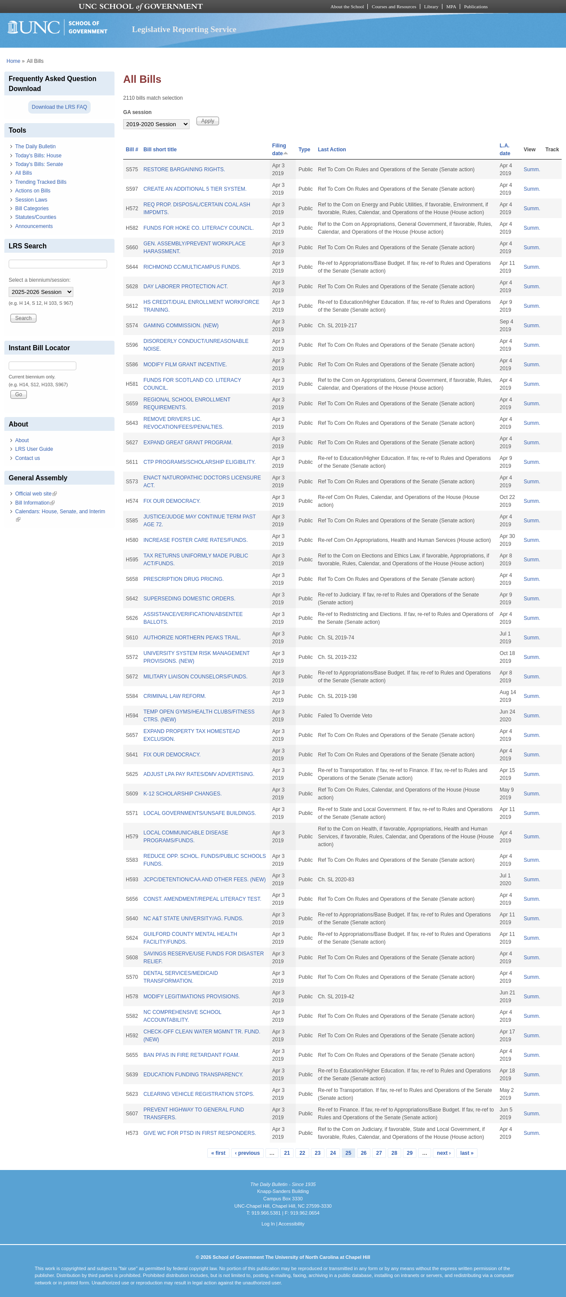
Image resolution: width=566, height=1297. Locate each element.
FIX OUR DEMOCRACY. (172, 501)
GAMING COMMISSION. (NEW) (181, 326)
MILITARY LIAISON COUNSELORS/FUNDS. (196, 677)
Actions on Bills (32, 191)
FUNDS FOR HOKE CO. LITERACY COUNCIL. (199, 228)
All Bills (23, 173)
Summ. (532, 169)
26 (363, 1153)
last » (467, 1153)
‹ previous (247, 1153)
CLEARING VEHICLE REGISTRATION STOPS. (199, 1094)
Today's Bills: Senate (39, 164)
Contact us (27, 458)
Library (431, 6)
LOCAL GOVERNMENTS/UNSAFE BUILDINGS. (200, 813)
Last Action (332, 150)
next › (444, 1153)
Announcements (34, 226)
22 (302, 1153)
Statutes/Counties (35, 217)
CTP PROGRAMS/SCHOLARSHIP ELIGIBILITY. (200, 462)
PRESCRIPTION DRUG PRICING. (184, 579)
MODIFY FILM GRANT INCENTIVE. (185, 365)
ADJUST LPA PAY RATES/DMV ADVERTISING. (199, 774)
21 (287, 1153)
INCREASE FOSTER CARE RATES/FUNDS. (196, 540)
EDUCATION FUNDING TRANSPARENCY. (193, 1075)
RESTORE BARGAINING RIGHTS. (184, 169)
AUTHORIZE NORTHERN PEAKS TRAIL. (192, 638)
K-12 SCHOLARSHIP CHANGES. (183, 794)
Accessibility (291, 1223)
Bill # (132, 150)
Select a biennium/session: (40, 280)
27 (379, 1153)
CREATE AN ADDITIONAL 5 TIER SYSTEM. (195, 189)
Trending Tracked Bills (40, 182)
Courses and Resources (394, 6)
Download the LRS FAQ (59, 107)
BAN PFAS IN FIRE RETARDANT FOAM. (192, 1055)
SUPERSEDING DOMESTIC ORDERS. (190, 599)
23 (318, 1153)
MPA (451, 6)
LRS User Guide (34, 449)
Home (13, 61)
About (22, 440)
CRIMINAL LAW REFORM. (175, 696)
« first (218, 1153)
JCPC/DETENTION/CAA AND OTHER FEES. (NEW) (205, 880)
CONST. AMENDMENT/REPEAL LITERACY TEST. (203, 899)
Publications (476, 6)
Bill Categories (32, 208)
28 (394, 1153)
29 (409, 1153)
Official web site (36, 494)
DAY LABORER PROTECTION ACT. (186, 287)
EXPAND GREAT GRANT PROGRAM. (188, 443)
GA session (137, 112)
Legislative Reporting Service (184, 29)
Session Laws (31, 200)
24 (333, 1153)
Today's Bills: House (38, 156)
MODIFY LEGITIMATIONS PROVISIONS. (192, 997)
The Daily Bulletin (35, 146)
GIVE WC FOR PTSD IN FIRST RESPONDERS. (200, 1133)
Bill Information (35, 503)
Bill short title (160, 150)
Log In (268, 1223)
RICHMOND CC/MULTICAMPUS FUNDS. (192, 267)
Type (304, 150)
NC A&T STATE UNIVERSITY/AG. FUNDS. (194, 919)
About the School (347, 6)
